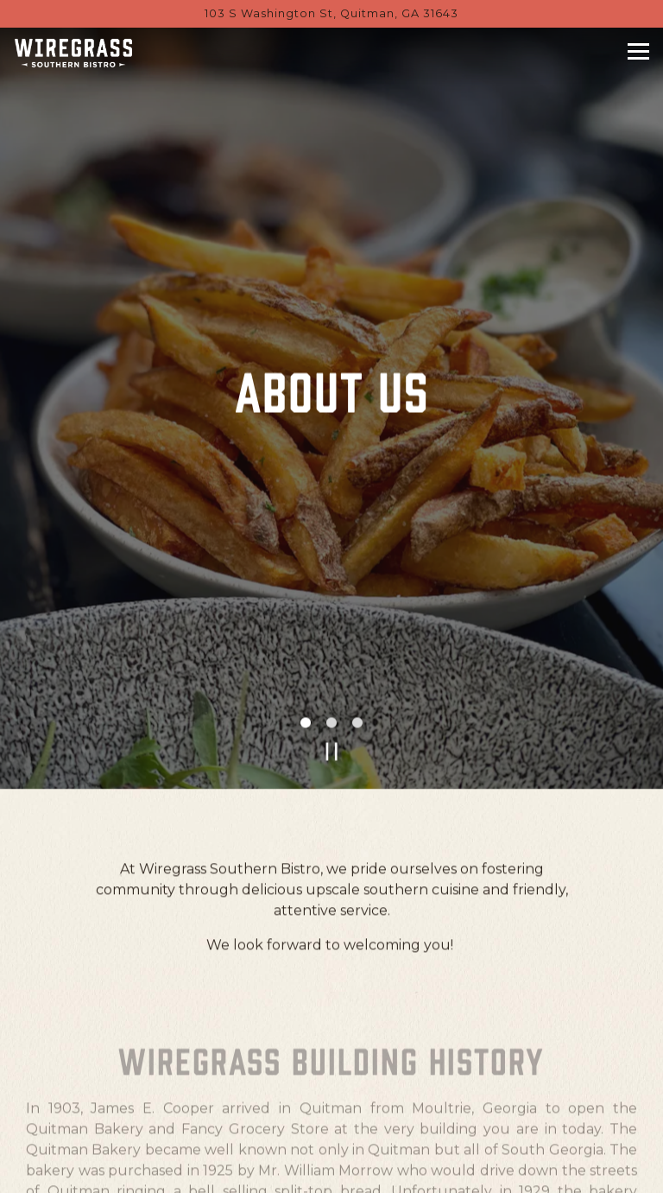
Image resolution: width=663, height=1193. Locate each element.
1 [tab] (305, 678)
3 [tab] (357, 678)
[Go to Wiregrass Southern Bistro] (331, 13)
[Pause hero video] (332, 706)
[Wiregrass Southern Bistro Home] (73, 53)
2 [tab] (331, 678)
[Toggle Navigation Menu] (638, 51)
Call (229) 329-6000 (331, 1127)
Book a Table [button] (332, 1171)
